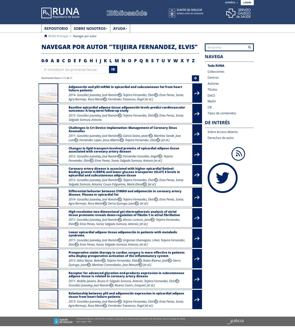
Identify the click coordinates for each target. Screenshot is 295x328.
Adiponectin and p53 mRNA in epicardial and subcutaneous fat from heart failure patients (125, 88)
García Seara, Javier (135, 136)
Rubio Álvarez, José (155, 260)
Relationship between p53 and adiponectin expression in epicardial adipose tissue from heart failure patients (126, 295)
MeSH (212, 101)
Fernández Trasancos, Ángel (126, 99)
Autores (213, 83)
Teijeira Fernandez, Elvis (138, 95)
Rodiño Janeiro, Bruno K (92, 281)
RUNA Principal (58, 36)
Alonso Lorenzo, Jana (136, 220)
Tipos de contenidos (222, 113)
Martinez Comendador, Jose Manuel (115, 265)
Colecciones (216, 72)
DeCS (211, 95)
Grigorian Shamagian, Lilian (141, 240)
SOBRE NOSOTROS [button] (90, 28)
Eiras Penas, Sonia (171, 95)
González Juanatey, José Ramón (97, 95)
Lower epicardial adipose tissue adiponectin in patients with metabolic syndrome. (123, 234)
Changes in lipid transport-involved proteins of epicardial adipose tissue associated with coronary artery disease (124, 150)
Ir (113, 69)
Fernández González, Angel (140, 156)
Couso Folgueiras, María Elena (122, 184)
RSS (89, 321)
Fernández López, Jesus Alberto (99, 140)
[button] (231, 2)
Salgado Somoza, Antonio (85, 120)
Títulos (212, 89)
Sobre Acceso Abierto (223, 132)
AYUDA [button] (120, 28)
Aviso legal (81, 321)
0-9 (44, 60)
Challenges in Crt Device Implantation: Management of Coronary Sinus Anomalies (123, 129)
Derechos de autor (221, 138)
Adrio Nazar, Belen (89, 260)
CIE (210, 107)
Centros (213, 78)
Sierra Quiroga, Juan (121, 203)
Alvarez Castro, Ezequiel (130, 285)
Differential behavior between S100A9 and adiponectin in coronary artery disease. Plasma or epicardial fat (125, 193)
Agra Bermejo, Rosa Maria (85, 99)
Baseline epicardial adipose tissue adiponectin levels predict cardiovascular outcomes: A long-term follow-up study (127, 109)
